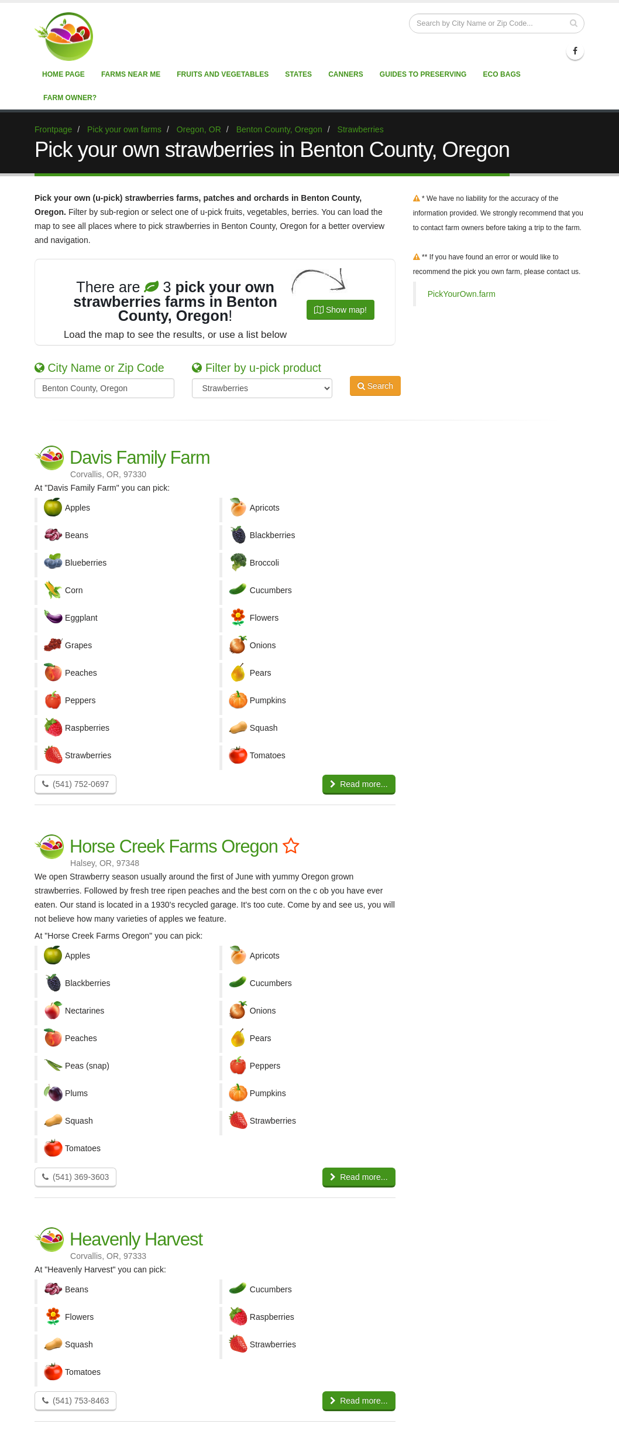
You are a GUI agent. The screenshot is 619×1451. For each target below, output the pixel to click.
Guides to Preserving (423, 74)
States (298, 74)
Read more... (359, 784)
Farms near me (130, 74)
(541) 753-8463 (75, 1400)
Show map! (340, 309)
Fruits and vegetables (223, 74)
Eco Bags (501, 74)
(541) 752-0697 (75, 784)
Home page (63, 74)
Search (375, 387)
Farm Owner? (70, 98)
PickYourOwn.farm (462, 294)
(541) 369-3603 (75, 1177)
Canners (345, 74)
